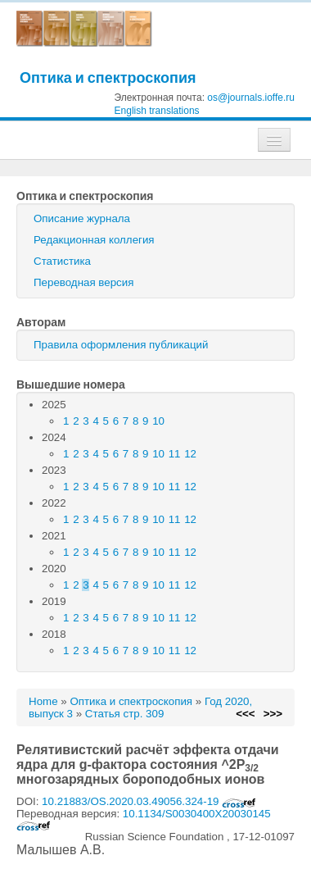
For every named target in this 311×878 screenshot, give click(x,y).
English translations (157, 110)
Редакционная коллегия (94, 240)
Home (43, 701)
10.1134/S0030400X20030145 (143, 818)
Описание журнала (82, 218)
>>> (273, 713)
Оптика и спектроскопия (108, 77)
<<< (245, 713)
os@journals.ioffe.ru (251, 97)
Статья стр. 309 (125, 713)
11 (175, 454)
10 (158, 421)
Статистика (62, 261)
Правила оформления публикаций (121, 345)
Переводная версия (83, 282)
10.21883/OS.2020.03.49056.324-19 (149, 801)
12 (190, 454)
